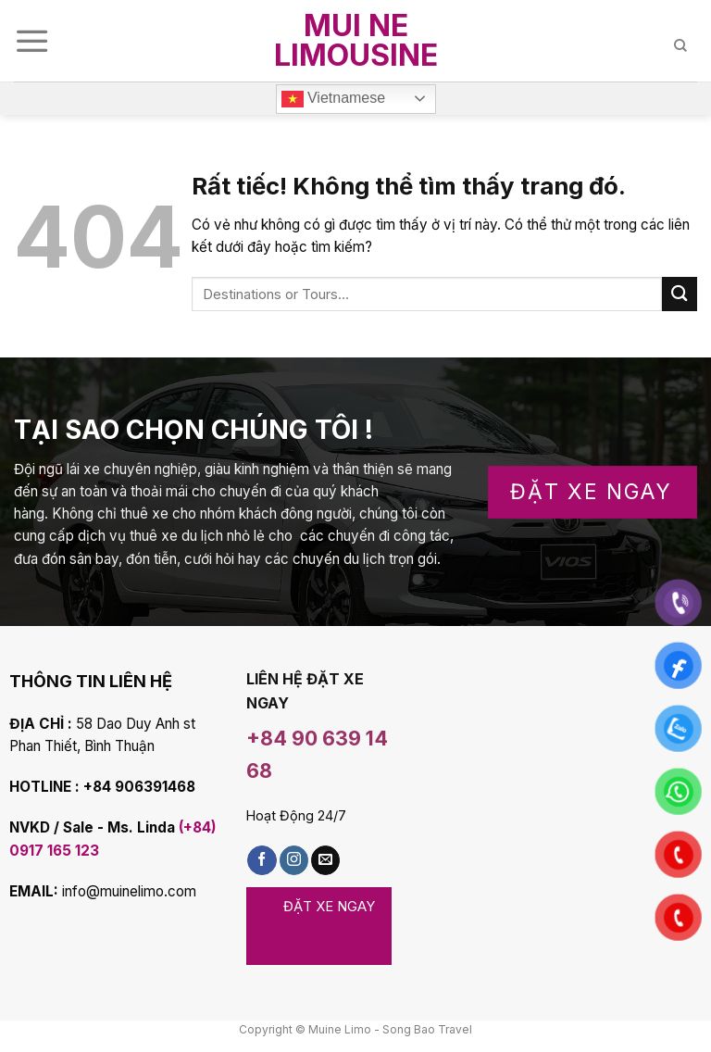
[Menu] (32, 40)
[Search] (685, 41)
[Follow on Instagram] (294, 860)
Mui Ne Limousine (356, 40)
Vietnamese (333, 99)
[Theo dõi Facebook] (261, 860)
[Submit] (679, 294)
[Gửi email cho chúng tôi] (325, 860)
